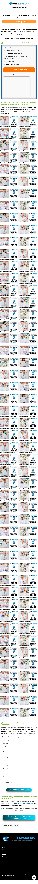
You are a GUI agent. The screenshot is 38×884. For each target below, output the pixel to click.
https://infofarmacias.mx (24, 803)
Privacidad (4, 856)
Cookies (4, 854)
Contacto (4, 849)
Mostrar (16, 825)
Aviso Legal (5, 852)
